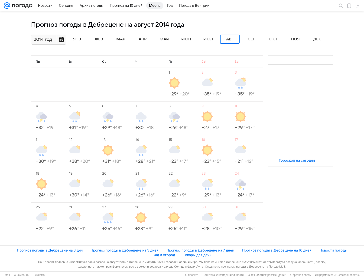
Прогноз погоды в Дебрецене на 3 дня (50, 250)
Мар (120, 39)
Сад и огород (164, 255)
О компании (21, 275)
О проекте (191, 275)
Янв (77, 39)
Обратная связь (300, 275)
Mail (7, 275)
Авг (230, 39)
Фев (99, 39)
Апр (142, 39)
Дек (317, 39)
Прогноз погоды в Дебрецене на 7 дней (200, 250)
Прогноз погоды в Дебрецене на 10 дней (277, 250)
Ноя (295, 39)
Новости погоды (333, 250)
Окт (273, 39)
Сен (252, 39)
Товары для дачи (197, 255)
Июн (186, 39)
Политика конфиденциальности (223, 275)
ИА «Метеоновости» (347, 275)
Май (164, 39)
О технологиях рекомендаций (267, 275)
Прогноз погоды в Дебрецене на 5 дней (125, 250)
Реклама (39, 275)
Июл (208, 39)
